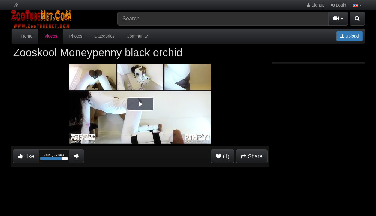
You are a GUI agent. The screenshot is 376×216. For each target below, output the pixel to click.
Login (338, 5)
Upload (349, 36)
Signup (315, 5)
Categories (104, 36)
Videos (50, 36)
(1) (222, 156)
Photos (75, 36)
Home (26, 36)
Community (137, 36)
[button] (357, 5)
